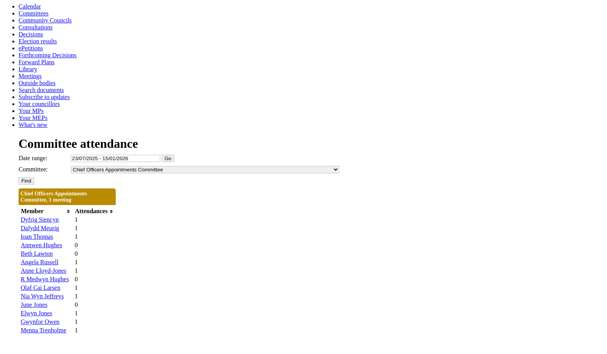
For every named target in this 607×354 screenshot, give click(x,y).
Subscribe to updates (44, 97)
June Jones (34, 304)
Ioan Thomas (37, 236)
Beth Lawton (37, 253)
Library (28, 69)
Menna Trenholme (44, 330)
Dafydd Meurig (40, 228)
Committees (33, 13)
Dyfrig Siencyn (40, 219)
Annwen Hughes (41, 245)
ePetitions (31, 48)
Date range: (33, 158)
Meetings (30, 76)
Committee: (33, 169)
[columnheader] (46, 211)
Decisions (31, 34)
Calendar (30, 6)
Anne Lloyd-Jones (44, 270)
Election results (38, 41)
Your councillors (39, 104)
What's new (33, 124)
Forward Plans (37, 62)
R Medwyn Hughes (45, 279)
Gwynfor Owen (40, 321)
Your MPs (31, 111)
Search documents (41, 90)
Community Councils (45, 20)
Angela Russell (39, 262)
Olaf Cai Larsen (40, 287)
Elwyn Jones (36, 313)
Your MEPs (33, 118)
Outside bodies (37, 83)
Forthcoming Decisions (48, 55)
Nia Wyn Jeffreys (42, 296)
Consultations (36, 27)
